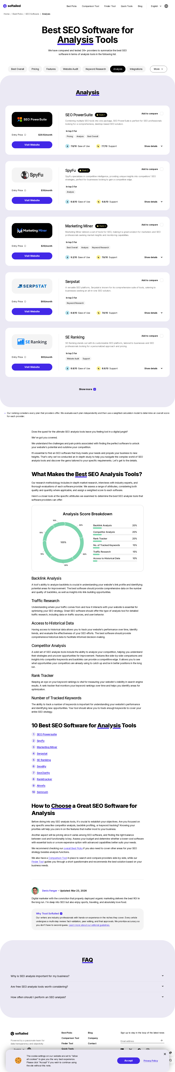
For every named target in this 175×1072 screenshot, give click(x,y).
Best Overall (17, 69)
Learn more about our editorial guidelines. (89, 925)
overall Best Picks (73, 848)
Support (86, 358)
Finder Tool (38, 861)
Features (51, 69)
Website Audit (70, 69)
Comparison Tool (57, 858)
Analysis (117, 69)
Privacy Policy (151, 1060)
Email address (127, 1041)
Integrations (136, 69)
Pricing (35, 69)
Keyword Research (96, 69)
